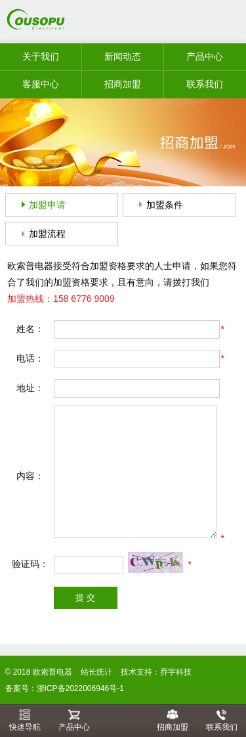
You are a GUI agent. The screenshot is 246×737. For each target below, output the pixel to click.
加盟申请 (47, 205)
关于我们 (40, 56)
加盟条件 (164, 205)
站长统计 (96, 672)
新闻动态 (122, 56)
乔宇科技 (176, 672)
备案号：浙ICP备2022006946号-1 (64, 688)
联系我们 (204, 84)
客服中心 (40, 84)
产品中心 (204, 56)
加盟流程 (47, 233)
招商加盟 (122, 84)
